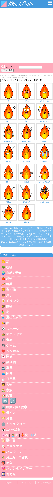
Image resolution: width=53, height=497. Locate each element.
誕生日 (11, 440)
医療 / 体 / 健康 (16, 407)
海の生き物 (14, 317)
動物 (9, 306)
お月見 (11, 474)
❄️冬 (33, 435)
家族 (9, 390)
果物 (9, 278)
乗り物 (11, 362)
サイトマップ (27, 483)
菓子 (9, 295)
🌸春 (4, 435)
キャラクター (16, 424)
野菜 (9, 284)
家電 (9, 368)
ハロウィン (14, 452)
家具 (9, 373)
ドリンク (12, 301)
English (9, 483)
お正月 (11, 457)
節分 (9, 463)
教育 (9, 395)
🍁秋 (24, 435)
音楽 (9, 340)
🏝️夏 (14, 435)
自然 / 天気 (13, 273)
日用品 (11, 379)
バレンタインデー (19, 468)
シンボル (12, 351)
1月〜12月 (13, 429)
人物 (9, 384)
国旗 (9, 356)
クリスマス (14, 446)
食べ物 (11, 289)
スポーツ (12, 328)
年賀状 (23, 457)
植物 (9, 267)
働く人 (11, 412)
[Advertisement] (26, 35)
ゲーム (11, 345)
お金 (9, 418)
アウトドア (14, 334)
